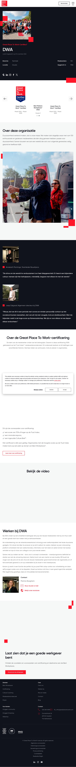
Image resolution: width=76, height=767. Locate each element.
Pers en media (42, 692)
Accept (65, 389)
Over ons (40, 685)
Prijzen (4, 700)
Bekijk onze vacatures (30, 590)
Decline (51, 389)
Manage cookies (38, 389)
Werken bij (41, 689)
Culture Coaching (8, 692)
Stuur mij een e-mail (29, 585)
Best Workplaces (8, 685)
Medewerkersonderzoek (10, 696)
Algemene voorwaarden (38, 743)
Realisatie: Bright (38, 756)
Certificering (6, 689)
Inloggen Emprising (8, 713)
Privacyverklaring (38, 751)
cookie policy (57, 380)
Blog (39, 700)
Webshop (5, 717)
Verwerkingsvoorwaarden (38, 748)
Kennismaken (64, 3)
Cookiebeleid (38, 753)
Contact (40, 696)
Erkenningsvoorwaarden (38, 746)
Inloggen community (9, 709)
